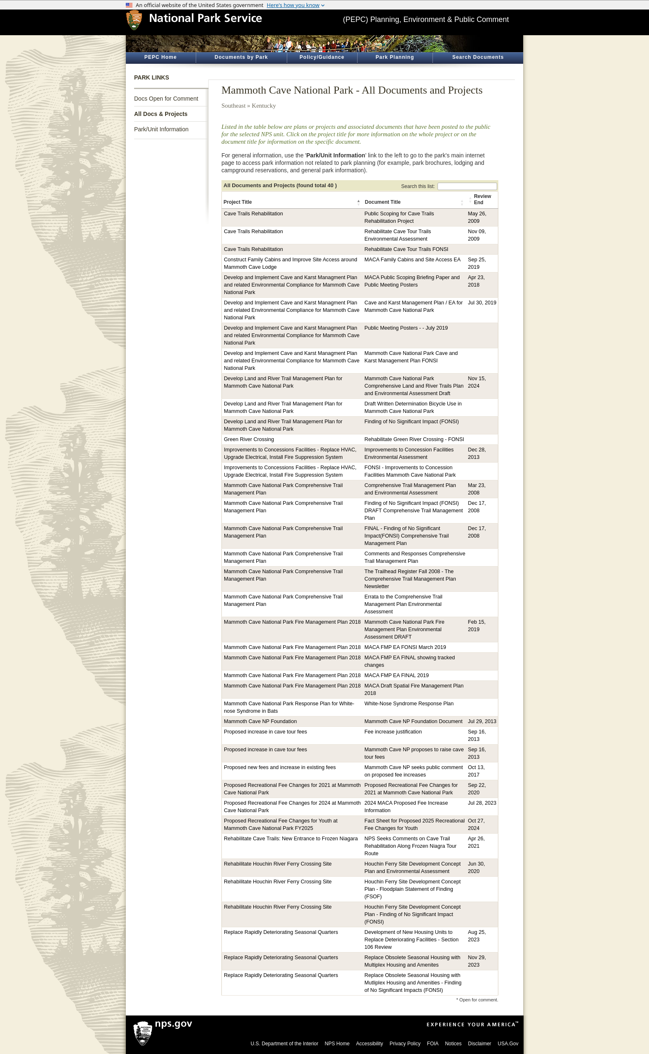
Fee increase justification (393, 732)
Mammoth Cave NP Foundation (260, 721)
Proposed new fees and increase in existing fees (280, 767)
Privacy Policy (405, 1044)
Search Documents (478, 57)
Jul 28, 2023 (482, 803)
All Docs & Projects (160, 114)
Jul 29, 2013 (482, 721)
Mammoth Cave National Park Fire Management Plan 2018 (292, 622)
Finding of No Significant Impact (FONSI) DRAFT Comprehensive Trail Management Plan (414, 510)
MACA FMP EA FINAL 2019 (397, 675)
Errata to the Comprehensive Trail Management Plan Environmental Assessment (403, 604)
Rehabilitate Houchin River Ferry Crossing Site (278, 864)
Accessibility (369, 1044)
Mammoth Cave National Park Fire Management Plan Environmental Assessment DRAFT (405, 629)
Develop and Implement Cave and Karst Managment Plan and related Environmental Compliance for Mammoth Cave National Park (292, 285)
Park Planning (394, 57)
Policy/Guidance (322, 57)
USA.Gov (508, 1044)
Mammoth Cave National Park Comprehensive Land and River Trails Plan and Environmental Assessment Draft (414, 386)
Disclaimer (479, 1044)
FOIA (433, 1044)
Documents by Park (241, 57)
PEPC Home (160, 57)
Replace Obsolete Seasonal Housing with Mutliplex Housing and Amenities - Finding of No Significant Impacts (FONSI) (413, 982)
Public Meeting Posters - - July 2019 (406, 328)
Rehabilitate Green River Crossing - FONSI (414, 439)
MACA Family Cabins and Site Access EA (413, 260)
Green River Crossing (249, 439)
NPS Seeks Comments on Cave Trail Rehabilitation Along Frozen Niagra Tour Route (411, 846)
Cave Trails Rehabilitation (253, 214)
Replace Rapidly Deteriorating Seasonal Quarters (281, 932)
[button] (359, 202)
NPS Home (337, 1044)
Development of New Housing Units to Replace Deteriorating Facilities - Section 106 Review (412, 939)
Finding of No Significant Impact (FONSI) (412, 421)
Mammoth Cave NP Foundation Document (414, 721)
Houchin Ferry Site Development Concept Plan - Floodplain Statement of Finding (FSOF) (413, 889)
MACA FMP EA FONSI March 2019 (405, 647)
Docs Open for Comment (166, 98)
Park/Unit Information (161, 129)
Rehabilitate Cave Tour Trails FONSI (407, 249)
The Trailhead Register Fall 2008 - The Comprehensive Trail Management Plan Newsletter (410, 579)
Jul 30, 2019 (482, 303)
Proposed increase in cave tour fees (265, 732)
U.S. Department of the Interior (284, 1044)
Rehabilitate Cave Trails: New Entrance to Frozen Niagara (291, 839)
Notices (453, 1044)
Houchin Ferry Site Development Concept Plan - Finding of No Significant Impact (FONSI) (413, 914)
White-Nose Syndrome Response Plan (409, 704)
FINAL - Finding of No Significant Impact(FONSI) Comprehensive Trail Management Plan (407, 536)
